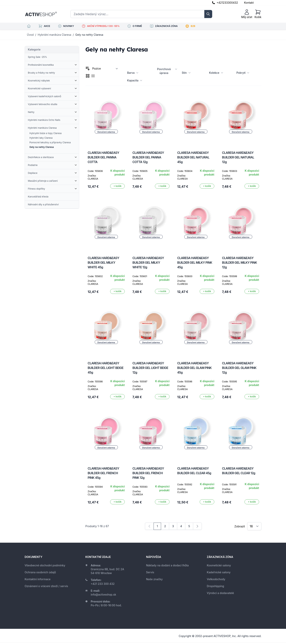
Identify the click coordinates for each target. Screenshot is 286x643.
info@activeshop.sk (103, 594)
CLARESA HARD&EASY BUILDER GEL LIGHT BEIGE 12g (150, 367)
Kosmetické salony (219, 565)
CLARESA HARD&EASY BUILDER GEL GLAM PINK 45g (194, 367)
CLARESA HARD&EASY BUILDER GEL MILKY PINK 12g (239, 262)
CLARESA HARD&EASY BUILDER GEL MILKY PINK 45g (194, 262)
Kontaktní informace (38, 579)
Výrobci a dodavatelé (220, 593)
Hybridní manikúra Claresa (54, 34)
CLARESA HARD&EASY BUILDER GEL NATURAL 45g (193, 157)
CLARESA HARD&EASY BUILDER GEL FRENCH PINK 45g (103, 473)
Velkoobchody (216, 579)
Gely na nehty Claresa (89, 34)
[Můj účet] (246, 14)
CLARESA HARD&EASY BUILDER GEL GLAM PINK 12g (239, 367)
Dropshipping (215, 586)
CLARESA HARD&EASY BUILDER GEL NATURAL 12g (238, 157)
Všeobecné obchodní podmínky (45, 565)
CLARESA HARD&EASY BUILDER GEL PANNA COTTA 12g (148, 157)
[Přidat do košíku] (117, 186)
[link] (149, 526)
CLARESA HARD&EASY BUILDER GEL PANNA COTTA (103, 157)
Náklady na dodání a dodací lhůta (167, 565)
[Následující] (197, 526)
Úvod (30, 34)
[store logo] (41, 14)
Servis (150, 572)
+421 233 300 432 (103, 583)
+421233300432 (227, 2)
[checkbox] (87, 76)
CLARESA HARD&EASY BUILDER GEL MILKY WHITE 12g (148, 262)
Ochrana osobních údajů (40, 572)
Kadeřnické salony (218, 572)
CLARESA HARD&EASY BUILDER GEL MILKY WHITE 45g (103, 262)
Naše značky (154, 579)
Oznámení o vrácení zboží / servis (46, 586)
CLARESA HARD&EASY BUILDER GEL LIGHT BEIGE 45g (105, 367)
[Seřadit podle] (105, 68)
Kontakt (249, 2)
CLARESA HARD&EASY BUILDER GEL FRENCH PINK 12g (148, 473)
